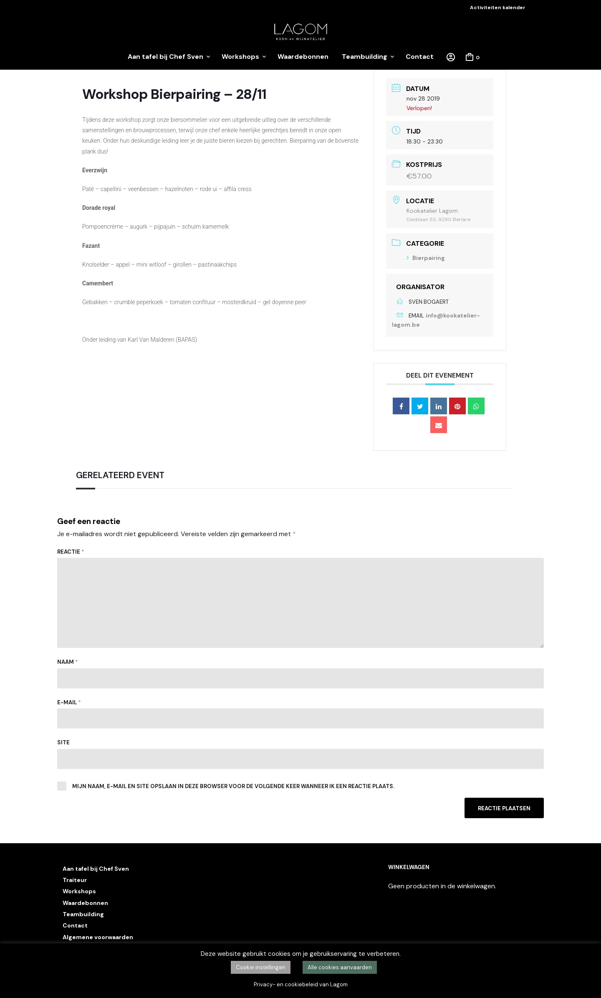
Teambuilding (364, 56)
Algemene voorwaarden (98, 937)
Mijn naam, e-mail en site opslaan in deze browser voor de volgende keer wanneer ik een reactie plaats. (233, 786)
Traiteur (75, 880)
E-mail (69, 702)
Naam (67, 661)
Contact (420, 56)
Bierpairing (426, 258)
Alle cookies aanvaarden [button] (340, 967)
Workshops (240, 56)
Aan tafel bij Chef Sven (165, 56)
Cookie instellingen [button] (260, 967)
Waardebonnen (303, 56)
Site (63, 742)
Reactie (70, 551)
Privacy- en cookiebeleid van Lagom (301, 984)
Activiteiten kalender (497, 7)
